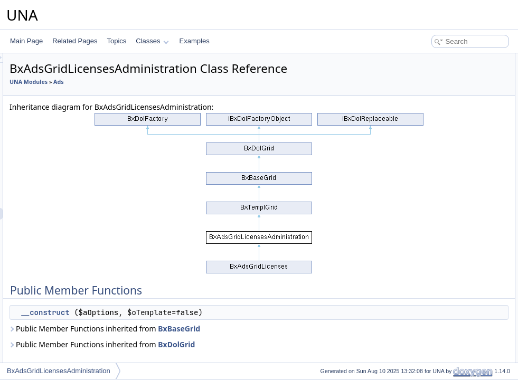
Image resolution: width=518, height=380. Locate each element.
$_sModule (426, 140)
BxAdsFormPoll (68, 109)
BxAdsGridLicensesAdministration (94, 213)
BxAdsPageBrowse (73, 341)
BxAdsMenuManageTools (82, 272)
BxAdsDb (59, 62)
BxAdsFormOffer (69, 97)
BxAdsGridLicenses (73, 202)
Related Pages (74, 41)
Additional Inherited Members (441, 163)
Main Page (26, 41)
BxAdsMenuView (70, 295)
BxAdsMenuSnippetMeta (81, 283)
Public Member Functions (436, 59)
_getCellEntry (430, 105)
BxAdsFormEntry (70, 86)
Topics (116, 41)
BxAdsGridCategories (76, 179)
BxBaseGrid (311, 343)
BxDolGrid (308, 359)
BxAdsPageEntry (70, 353)
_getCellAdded (432, 117)
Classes (152, 41)
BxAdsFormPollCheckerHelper (89, 121)
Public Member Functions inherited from (237, 343)
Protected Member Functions (441, 82)
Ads (190, 96)
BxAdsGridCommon (74, 190)
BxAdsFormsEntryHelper (81, 132)
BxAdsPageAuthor (72, 330)
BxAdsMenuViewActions (80, 306)
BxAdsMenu (63, 248)
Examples (195, 41)
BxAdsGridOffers (69, 225)
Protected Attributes (428, 128)
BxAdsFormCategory (75, 74)
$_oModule (426, 152)
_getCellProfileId (434, 94)
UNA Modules (161, 96)
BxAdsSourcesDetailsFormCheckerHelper (105, 144)
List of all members (427, 198)
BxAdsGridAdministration (81, 167)
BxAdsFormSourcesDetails (83, 155)
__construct (177, 327)
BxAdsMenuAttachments (80, 260)
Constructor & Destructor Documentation (457, 175)
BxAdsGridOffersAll (73, 237)
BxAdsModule (65, 318)
